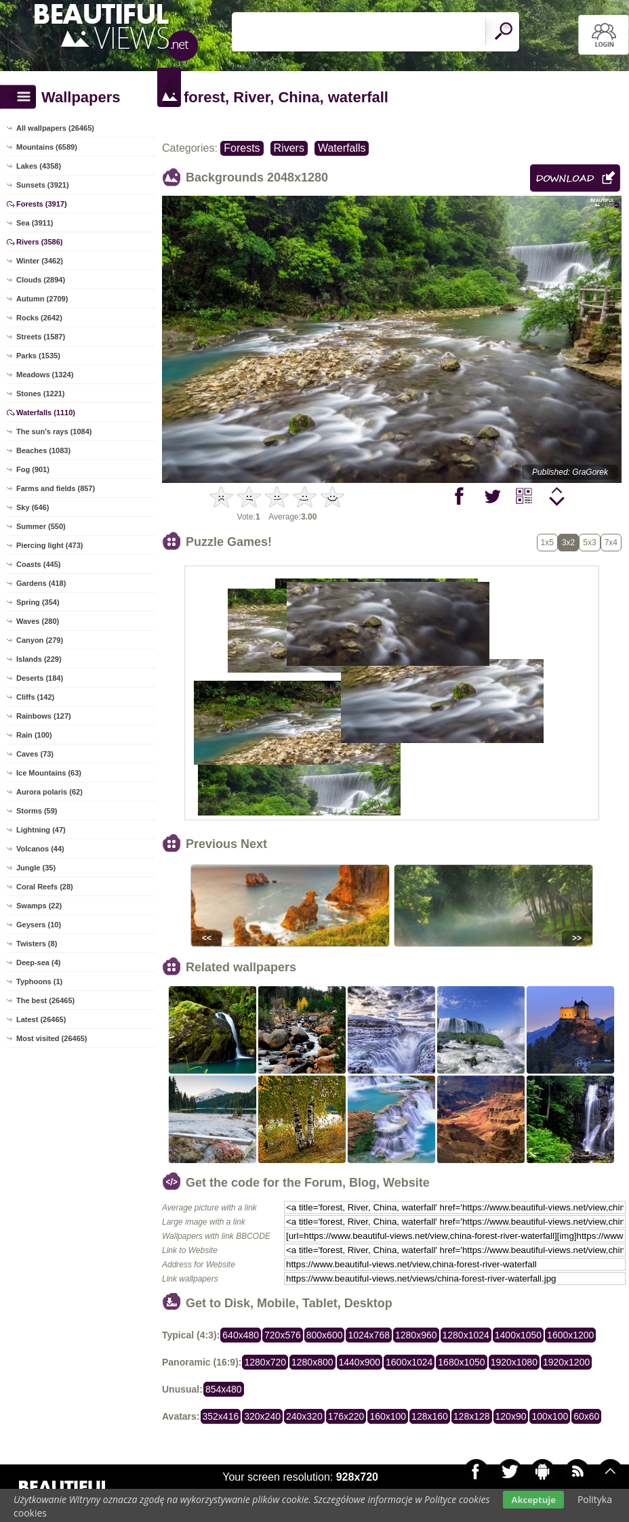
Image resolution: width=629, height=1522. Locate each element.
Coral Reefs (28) (44, 887)
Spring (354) (38, 602)
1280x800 (312, 1362)
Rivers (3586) (39, 242)
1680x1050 (461, 1362)
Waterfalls (342, 148)
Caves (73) (35, 754)
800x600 (324, 1335)
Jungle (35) (36, 868)
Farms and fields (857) (55, 488)
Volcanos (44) (40, 849)
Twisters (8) (36, 943)
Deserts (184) (39, 678)
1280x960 (416, 1335)
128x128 (471, 1416)
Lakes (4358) (38, 166)
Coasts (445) (38, 564)
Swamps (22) (39, 906)
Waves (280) (37, 621)
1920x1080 (514, 1362)
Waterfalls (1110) (45, 412)
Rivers (289, 148)
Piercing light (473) (49, 545)
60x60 (586, 1416)
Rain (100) (34, 735)
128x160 (429, 1416)
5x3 (589, 542)
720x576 (282, 1335)
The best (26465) (45, 1000)
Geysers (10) (38, 925)
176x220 (346, 1416)
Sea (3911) (34, 223)
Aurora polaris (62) (49, 792)
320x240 (262, 1416)
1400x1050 (518, 1335)
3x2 (568, 542)
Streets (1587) (40, 337)
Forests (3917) (41, 204)
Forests (242, 148)
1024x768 (369, 1335)
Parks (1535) (38, 356)
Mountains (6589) (46, 147)
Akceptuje (533, 1500)
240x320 (304, 1416)
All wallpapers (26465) (55, 128)
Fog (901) (32, 469)
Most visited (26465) (51, 1038)
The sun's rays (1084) (54, 431)
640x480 (240, 1335)
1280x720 (265, 1362)
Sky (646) (32, 507)
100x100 (549, 1416)
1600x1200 (570, 1335)
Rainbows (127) (43, 716)
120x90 (511, 1416)
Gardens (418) (41, 583)
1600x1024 (409, 1362)
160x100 (387, 1416)
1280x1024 (466, 1335)
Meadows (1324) (44, 375)
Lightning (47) (41, 830)
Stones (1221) (40, 393)
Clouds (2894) (40, 280)
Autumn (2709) (42, 299)
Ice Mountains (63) (48, 773)
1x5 (547, 542)
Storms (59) (37, 811)
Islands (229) (39, 659)
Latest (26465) (41, 1019)
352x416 (221, 1416)
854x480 (223, 1389)
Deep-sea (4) (38, 962)
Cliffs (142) (35, 697)
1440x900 (360, 1362)
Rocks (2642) (39, 318)
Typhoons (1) (39, 981)
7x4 (611, 542)
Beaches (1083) (43, 450)
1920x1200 (566, 1362)
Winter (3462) (39, 261)
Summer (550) (41, 526)
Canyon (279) (39, 640)
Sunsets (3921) (42, 185)
